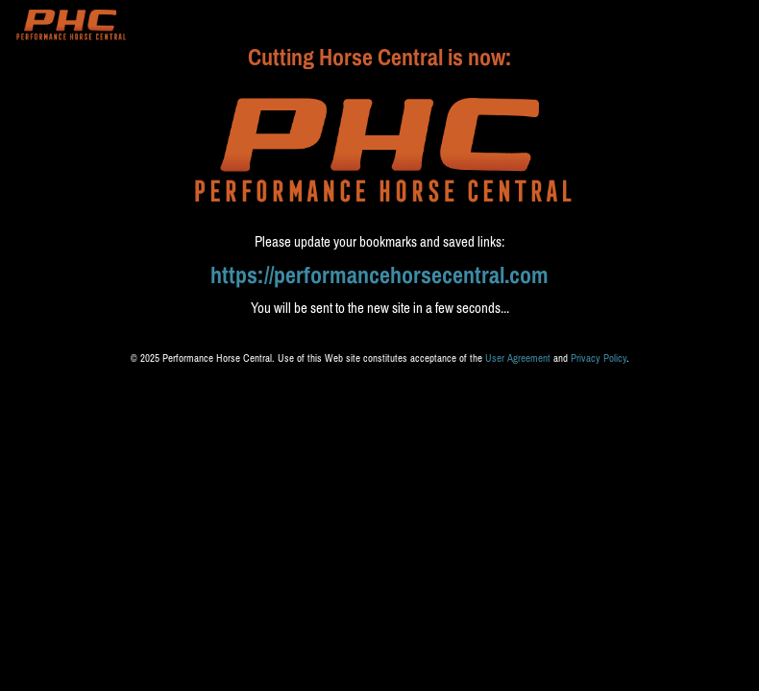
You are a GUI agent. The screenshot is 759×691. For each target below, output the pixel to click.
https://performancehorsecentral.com (379, 275)
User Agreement (518, 358)
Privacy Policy (598, 358)
